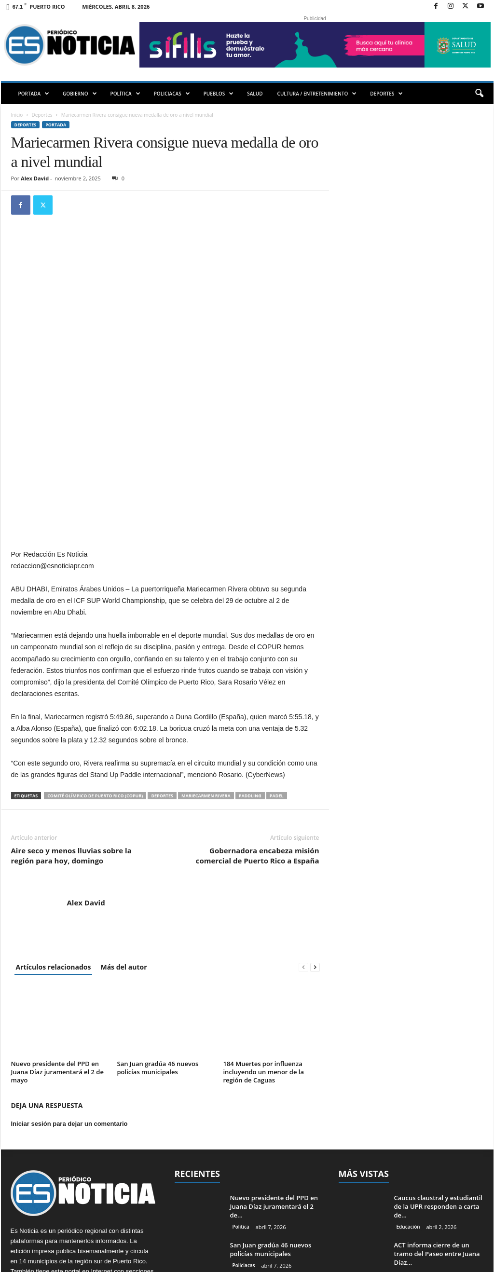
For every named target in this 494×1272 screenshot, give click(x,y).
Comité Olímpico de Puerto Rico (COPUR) (95, 675)
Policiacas (244, 1145)
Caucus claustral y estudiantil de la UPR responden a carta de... (438, 1086)
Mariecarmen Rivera (206, 675)
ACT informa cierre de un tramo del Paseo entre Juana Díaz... (437, 1134)
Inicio (17, 114)
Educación (408, 1106)
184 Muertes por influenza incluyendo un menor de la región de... (270, 1180)
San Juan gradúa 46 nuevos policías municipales (158, 947)
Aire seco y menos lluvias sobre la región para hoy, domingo (71, 735)
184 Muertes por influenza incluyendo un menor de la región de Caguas (263, 951)
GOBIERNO (79, 93)
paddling (250, 675)
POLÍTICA (125, 93)
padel (277, 675)
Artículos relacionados (53, 846)
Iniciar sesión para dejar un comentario (69, 1003)
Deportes (42, 114)
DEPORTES (386, 93)
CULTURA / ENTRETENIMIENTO (317, 93)
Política (241, 1106)
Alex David (35, 178)
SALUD (254, 93)
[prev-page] (303, 847)
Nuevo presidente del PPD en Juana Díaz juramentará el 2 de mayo (57, 951)
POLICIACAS (172, 93)
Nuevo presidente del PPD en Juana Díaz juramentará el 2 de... (274, 1086)
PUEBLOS (219, 93)
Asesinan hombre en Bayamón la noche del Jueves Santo (438, 1181)
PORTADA (34, 93)
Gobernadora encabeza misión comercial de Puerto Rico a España (257, 735)
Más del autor (123, 846)
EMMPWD (123, 1261)
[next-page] (315, 847)
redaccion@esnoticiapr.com (87, 1191)
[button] (479, 93)
